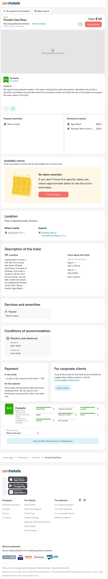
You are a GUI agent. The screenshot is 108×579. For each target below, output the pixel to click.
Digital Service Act (60, 568)
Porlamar (36, 457)
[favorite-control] (80, 24)
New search (43, 11)
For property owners (64, 504)
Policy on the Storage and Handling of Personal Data (26, 568)
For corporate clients (64, 513)
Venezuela (22, 457)
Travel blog (29, 513)
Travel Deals (29, 526)
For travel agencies (63, 509)
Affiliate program (62, 517)
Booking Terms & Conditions (37, 522)
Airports (42, 228)
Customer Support (32, 509)
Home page (8, 457)
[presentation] (22, 431)
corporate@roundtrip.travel (66, 380)
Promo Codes (30, 530)
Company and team (11, 504)
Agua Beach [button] (13, 232)
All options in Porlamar (18, 11)
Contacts (6, 509)
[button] (6, 80)
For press (6, 517)
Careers (5, 513)
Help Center (29, 504)
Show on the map (39, 24)
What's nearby (12, 228)
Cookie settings (31, 517)
